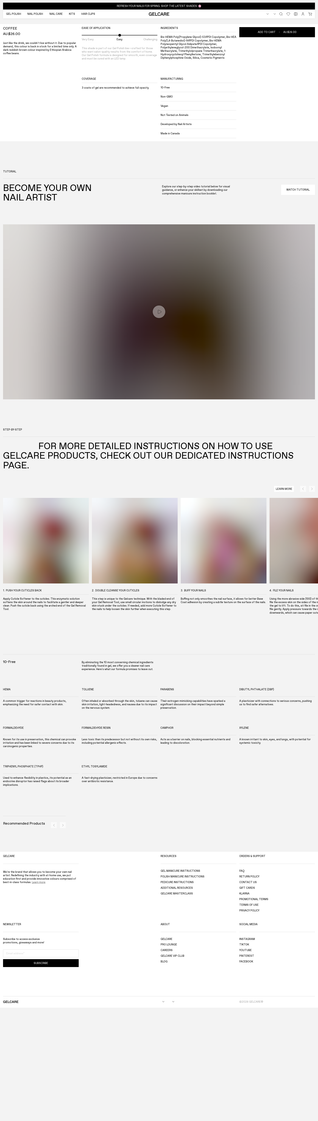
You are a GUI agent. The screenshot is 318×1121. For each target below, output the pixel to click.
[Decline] (288, 1110)
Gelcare (166, 1052)
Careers (167, 1064)
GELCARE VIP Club (172, 1069)
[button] (159, 6)
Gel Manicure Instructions (180, 984)
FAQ (242, 984)
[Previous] (302, 128)
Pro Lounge (169, 1058)
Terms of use (249, 1018)
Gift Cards (247, 1001)
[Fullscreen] (9, 128)
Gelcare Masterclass (177, 1007)
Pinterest (246, 1069)
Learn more (38, 995)
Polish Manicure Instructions (182, 990)
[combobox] (259, 14)
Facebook (246, 1075)
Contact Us (248, 995)
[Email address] (41, 1067)
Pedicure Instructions (177, 995)
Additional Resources (177, 1001)
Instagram (247, 1052)
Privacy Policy (249, 1024)
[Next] (309, 128)
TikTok (244, 1058)
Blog (164, 1075)
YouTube (245, 1064)
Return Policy (249, 990)
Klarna (244, 1007)
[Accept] (238, 1110)
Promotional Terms (253, 1012)
